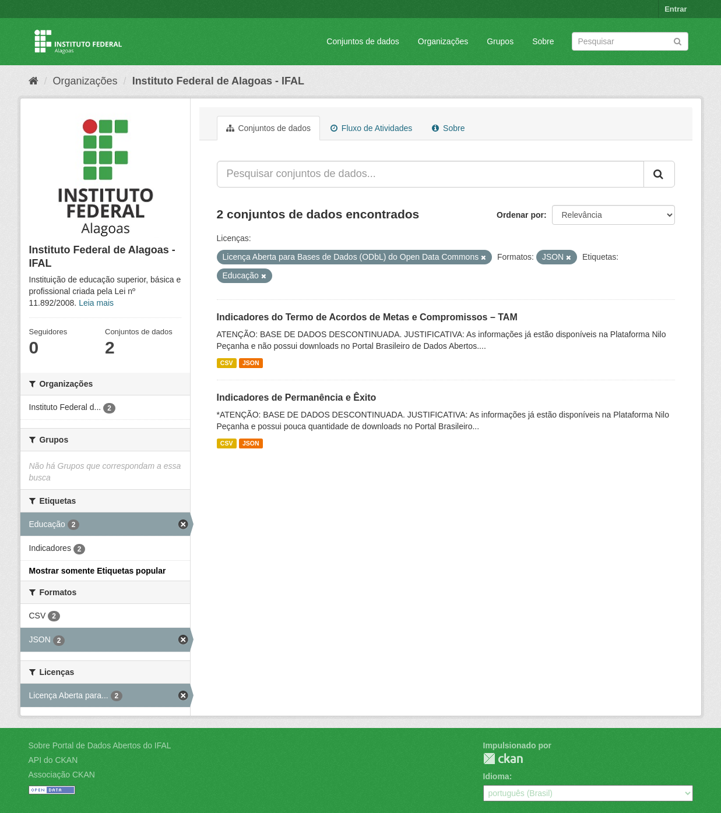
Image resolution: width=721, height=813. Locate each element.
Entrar (675, 9)
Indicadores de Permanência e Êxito (297, 397)
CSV (226, 362)
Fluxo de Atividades (371, 128)
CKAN (503, 758)
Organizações (443, 41)
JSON (250, 362)
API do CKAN (53, 760)
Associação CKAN (62, 774)
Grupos (500, 41)
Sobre (543, 41)
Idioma (496, 776)
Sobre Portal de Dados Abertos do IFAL (100, 745)
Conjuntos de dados (362, 41)
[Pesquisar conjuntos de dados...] (430, 174)
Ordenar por (520, 215)
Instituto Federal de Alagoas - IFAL (218, 81)
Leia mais (96, 302)
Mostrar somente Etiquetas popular (97, 570)
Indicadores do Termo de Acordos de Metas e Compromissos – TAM (367, 317)
